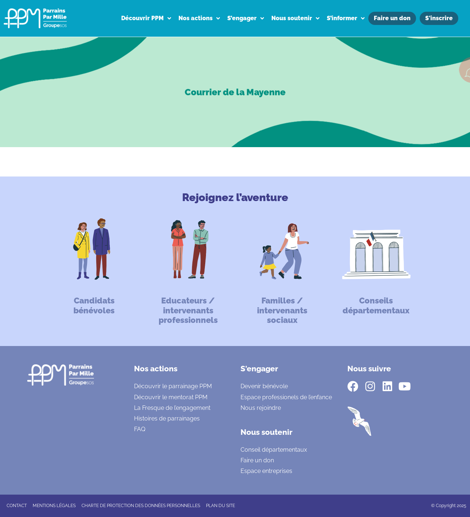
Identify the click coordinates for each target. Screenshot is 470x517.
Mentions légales (54, 505)
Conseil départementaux (274, 449)
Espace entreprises (266, 470)
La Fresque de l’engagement (172, 407)
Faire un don (257, 460)
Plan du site (220, 505)
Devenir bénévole (264, 386)
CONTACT (17, 505)
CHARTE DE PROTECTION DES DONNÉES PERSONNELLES (141, 505)
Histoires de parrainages (167, 418)
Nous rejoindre (261, 407)
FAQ (139, 429)
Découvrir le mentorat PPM (170, 397)
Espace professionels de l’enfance (286, 397)
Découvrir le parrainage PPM (173, 386)
